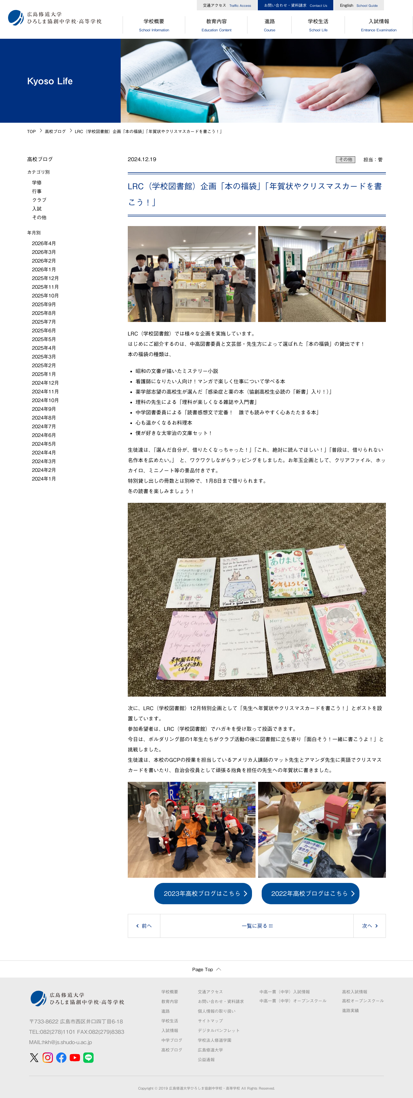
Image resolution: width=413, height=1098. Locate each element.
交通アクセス (227, 5)
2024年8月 (44, 417)
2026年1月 (44, 269)
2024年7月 (44, 426)
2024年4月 (44, 452)
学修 (37, 182)
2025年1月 (44, 374)
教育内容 (216, 26)
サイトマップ (210, 1021)
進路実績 (350, 1011)
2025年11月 (45, 287)
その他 (345, 159)
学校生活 (318, 26)
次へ (367, 925)
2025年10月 (45, 295)
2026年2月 (44, 260)
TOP (31, 131)
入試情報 (169, 1031)
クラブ (39, 200)
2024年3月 (44, 461)
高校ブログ (55, 131)
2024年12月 (45, 382)
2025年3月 (44, 356)
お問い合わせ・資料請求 (295, 5)
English (359, 5)
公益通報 (206, 1060)
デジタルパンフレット (219, 1031)
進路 (269, 26)
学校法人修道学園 (214, 1040)
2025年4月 (44, 348)
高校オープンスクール (363, 1001)
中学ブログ (171, 1040)
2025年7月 (44, 321)
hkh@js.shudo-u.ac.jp (67, 1042)
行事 (37, 191)
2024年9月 (44, 409)
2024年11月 (45, 391)
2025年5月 (44, 339)
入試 (37, 208)
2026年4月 (44, 243)
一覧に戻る (254, 925)
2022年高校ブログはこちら (309, 893)
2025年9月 (44, 304)
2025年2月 (44, 365)
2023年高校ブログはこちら (202, 893)
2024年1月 (44, 478)
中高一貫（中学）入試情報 (284, 992)
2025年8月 (44, 313)
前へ (147, 925)
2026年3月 (44, 252)
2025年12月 (45, 278)
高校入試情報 (354, 992)
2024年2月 (44, 470)
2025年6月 (44, 330)
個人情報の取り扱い (217, 1011)
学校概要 (154, 26)
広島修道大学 (210, 1050)
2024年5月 (44, 443)
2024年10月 (45, 400)
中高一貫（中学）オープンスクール (293, 1001)
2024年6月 (44, 435)
